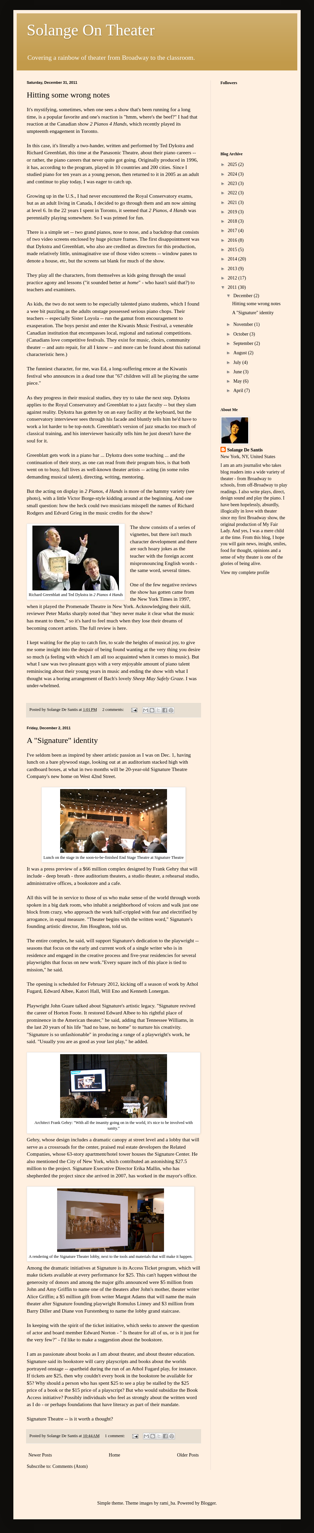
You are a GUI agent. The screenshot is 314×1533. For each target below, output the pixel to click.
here (59, 354)
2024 (233, 174)
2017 (233, 230)
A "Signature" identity (62, 740)
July (237, 362)
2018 (233, 221)
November (243, 324)
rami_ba (167, 1503)
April (238, 390)
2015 (233, 249)
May (238, 381)
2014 (233, 258)
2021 (233, 202)
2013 (233, 268)
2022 (233, 192)
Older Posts (188, 1455)
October (241, 334)
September (243, 343)
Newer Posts (40, 1455)
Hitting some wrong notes (68, 94)
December (243, 295)
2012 (233, 277)
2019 (233, 211)
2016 (233, 240)
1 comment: (115, 1435)
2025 (233, 164)
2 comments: (113, 709)
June (238, 371)
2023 (233, 183)
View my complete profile (245, 572)
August (240, 352)
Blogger (208, 1503)
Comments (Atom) (70, 1466)
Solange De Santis (245, 449)
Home (114, 1455)
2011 (233, 287)
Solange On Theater (91, 30)
